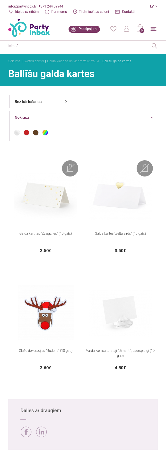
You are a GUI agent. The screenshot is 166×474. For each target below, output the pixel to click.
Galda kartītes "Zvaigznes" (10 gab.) (45, 233)
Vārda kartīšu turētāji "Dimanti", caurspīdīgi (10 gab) (120, 353)
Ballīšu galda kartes (116, 61)
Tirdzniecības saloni (94, 12)
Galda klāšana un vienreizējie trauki (73, 61)
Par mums (59, 12)
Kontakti (128, 12)
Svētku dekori (34, 61)
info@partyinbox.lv (22, 6)
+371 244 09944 (51, 6)
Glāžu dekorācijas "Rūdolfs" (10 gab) (45, 351)
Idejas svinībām (27, 12)
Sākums (14, 61)
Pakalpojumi (88, 29)
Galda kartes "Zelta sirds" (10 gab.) (120, 233)
